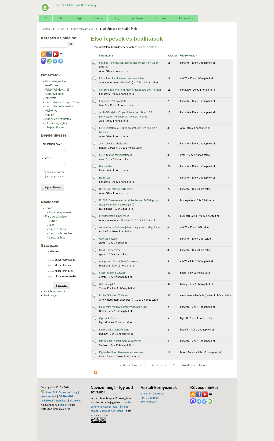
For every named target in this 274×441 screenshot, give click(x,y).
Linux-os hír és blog (61, 233)
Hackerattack (106, 166)
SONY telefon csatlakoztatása (115, 155)
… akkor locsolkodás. (64, 259)
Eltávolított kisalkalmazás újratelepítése (121, 78)
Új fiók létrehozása (54, 172)
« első (123, 365)
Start (61, 18)
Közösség (161, 18)
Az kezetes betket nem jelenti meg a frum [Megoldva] (129, 227)
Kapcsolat (75, 400)
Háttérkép (104, 177)
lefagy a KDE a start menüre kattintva (120, 341)
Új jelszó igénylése (54, 176)
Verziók (49, 114)
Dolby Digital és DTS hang (113, 295)
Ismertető (51, 98)
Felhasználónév (51, 144)
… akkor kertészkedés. (64, 276)
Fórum (98, 18)
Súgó (79, 18)
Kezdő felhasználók (82, 29)
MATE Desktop (149, 397)
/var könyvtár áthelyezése (113, 143)
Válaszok (172, 55)
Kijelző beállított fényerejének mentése (121, 352)
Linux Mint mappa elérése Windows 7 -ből (123, 306)
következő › (188, 365)
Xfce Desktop (148, 402)
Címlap (46, 29)
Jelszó (46, 158)
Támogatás (186, 18)
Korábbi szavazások (54, 291)
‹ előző (133, 365)
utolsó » (202, 365)
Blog (116, 18)
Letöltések (137, 18)
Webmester (48, 396)
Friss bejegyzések (60, 212)
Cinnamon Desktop (152, 393)
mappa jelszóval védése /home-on (118, 261)
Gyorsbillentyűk (108, 238)
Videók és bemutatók (58, 119)
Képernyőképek (54, 93)
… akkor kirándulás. (63, 270)
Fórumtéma (106, 55)
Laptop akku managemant (114, 329)
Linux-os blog (57, 237)
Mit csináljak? (107, 284)
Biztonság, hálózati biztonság (115, 189)
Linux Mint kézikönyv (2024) (62, 102)
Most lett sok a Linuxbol (112, 272)
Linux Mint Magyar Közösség (74, 5)
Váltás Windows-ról (57, 89)
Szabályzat (61, 400)
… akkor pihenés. (61, 265)
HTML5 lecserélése (110, 250)
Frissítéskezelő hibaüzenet (114, 216)
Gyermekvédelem (109, 318)
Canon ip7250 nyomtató (113, 101)
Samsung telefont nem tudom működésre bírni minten (130, 89)
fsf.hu (65, 404)
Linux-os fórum (58, 229)
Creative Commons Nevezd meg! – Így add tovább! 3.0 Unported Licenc (111, 406)
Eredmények (51, 295)
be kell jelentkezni (148, 47)
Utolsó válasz (189, 55)
